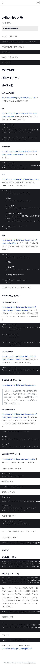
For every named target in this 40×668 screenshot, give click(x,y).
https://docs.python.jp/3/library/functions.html (19, 98)
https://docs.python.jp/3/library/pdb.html (17, 649)
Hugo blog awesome (30, 663)
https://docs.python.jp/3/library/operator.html (18, 459)
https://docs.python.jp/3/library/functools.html (19, 385)
